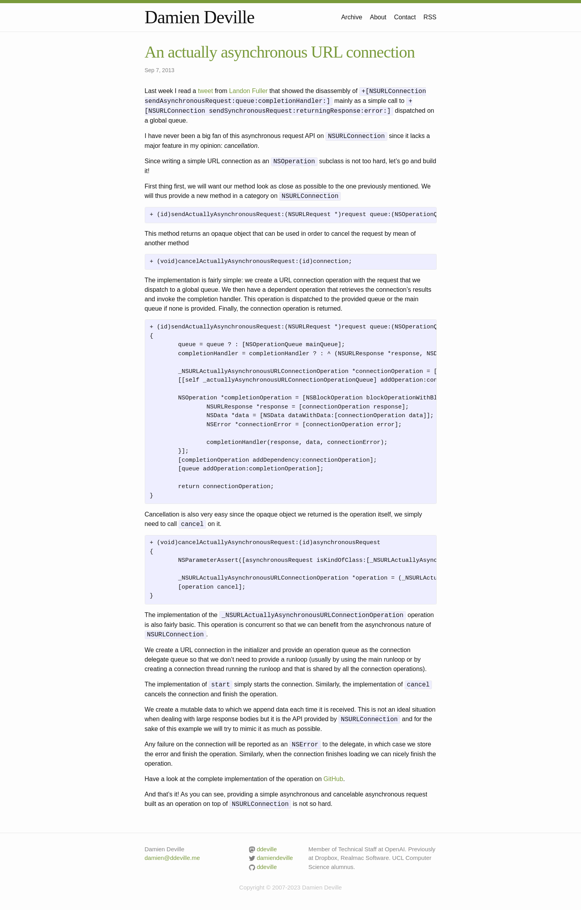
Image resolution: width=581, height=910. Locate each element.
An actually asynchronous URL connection (280, 52)
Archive (351, 17)
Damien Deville (200, 17)
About (378, 17)
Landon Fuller (248, 91)
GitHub (333, 779)
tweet (205, 91)
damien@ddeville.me (172, 857)
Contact (405, 17)
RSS (430, 17)
